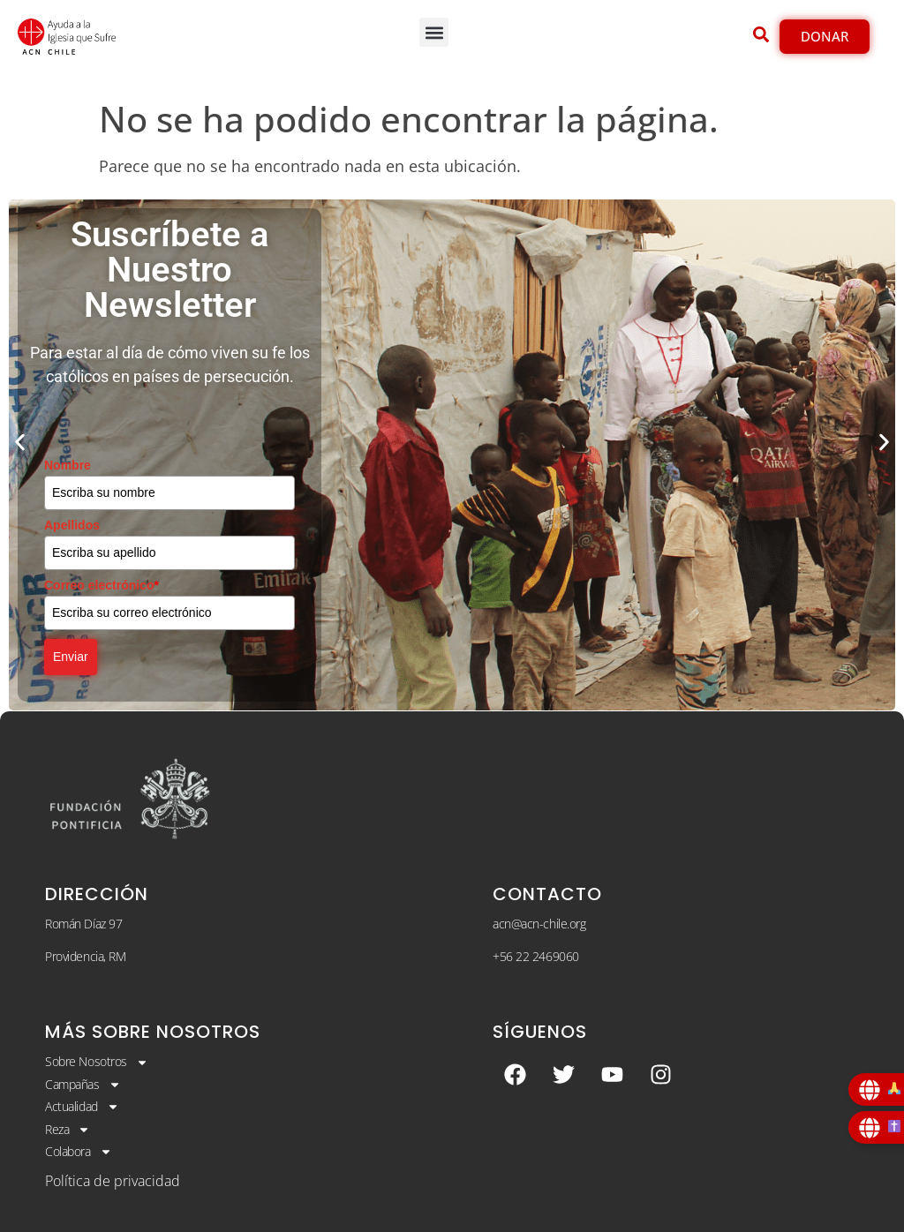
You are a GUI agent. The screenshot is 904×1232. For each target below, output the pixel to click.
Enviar (70, 657)
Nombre (67, 465)
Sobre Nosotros (96, 1061)
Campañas (82, 1084)
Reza (67, 1129)
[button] (433, 32)
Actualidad (82, 1106)
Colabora (78, 1151)
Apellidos (72, 525)
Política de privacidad (112, 1181)
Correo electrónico (101, 585)
